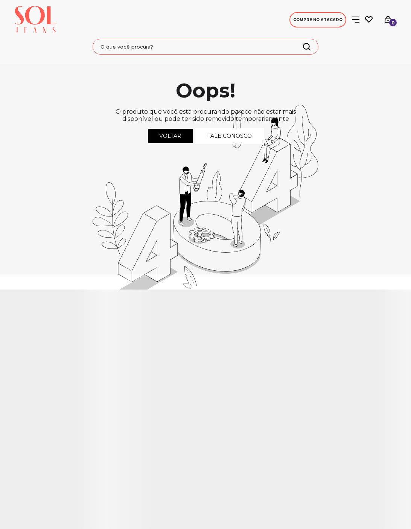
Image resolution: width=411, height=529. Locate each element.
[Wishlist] (369, 19)
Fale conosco (229, 136)
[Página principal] (35, 19)
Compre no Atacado (317, 19)
